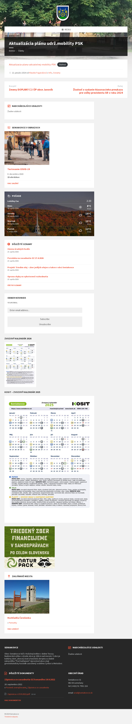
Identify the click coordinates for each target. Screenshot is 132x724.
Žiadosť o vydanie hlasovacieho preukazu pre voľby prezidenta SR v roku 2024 (98, 91)
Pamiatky (13, 622)
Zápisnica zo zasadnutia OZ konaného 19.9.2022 (29, 679)
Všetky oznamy (14, 285)
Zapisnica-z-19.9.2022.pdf (18, 694)
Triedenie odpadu (11, 716)
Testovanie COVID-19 (18, 169)
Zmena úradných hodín (18, 249)
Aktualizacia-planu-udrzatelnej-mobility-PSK (32, 64)
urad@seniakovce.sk (83, 692)
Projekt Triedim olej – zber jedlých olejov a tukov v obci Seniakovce (40, 267)
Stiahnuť (62, 64)
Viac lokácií (13, 629)
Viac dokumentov (12, 700)
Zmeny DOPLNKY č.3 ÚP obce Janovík (31, 89)
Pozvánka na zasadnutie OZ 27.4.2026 (25, 258)
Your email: (12, 302)
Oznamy (56, 72)
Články (21, 50)
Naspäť (12, 86)
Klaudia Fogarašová (38, 72)
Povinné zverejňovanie (16, 687)
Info (50, 72)
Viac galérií (12, 183)
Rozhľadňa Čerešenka (19, 617)
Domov (12, 50)
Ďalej (120, 86)
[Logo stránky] (63, 20)
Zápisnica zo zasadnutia (38, 687)
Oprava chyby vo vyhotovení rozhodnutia (27, 276)
